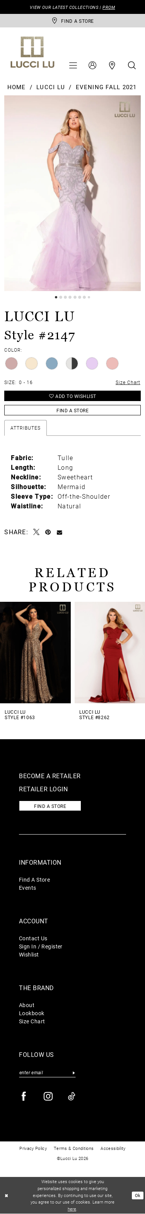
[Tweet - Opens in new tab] (36, 532)
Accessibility (113, 1148)
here (72, 1209)
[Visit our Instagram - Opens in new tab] (48, 1096)
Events (27, 887)
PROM (108, 7)
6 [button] (79, 297)
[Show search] (132, 65)
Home (16, 87)
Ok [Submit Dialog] (138, 1196)
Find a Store (72, 410)
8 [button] (88, 297)
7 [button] (84, 297)
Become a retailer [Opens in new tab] (50, 776)
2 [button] (60, 297)
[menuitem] (73, 65)
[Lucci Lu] (32, 52)
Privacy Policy (33, 1148)
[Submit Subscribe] (74, 1072)
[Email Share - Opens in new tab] (59, 532)
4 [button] (70, 297)
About (26, 1005)
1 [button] (56, 297)
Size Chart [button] (128, 382)
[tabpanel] (72, 193)
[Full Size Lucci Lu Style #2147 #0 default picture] (72, 193)
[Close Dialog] (6, 1195)
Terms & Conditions (74, 1148)
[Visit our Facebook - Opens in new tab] (24, 1096)
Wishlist (29, 954)
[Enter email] (47, 1072)
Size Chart (32, 1021)
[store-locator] (72, 20)
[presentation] (35, 652)
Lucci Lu (50, 87)
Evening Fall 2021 (106, 87)
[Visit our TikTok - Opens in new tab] (72, 1096)
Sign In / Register (41, 946)
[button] (73, 65)
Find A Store (34, 879)
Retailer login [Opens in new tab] (43, 789)
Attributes (25, 428)
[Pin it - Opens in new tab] (48, 531)
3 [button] (65, 297)
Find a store (50, 806)
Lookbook (31, 1013)
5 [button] (75, 297)
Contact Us (33, 938)
